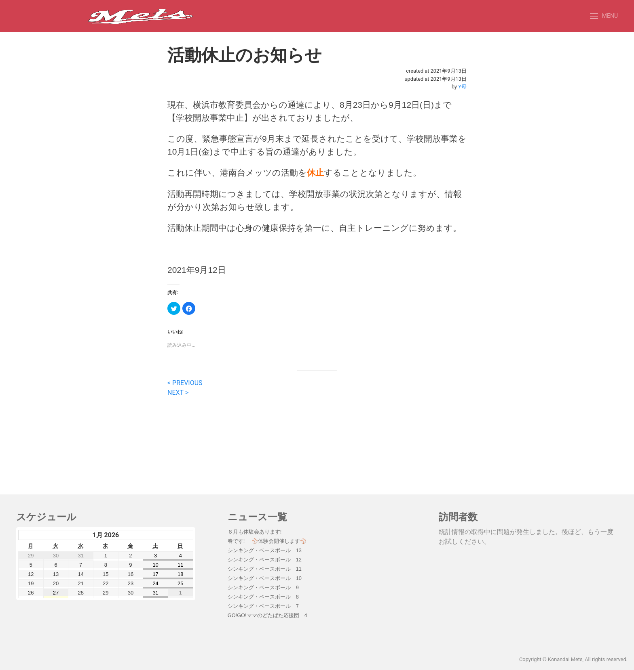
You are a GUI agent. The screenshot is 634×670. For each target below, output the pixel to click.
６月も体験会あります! (255, 532)
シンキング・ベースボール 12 (265, 560)
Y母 (462, 87)
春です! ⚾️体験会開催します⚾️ (267, 541)
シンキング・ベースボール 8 (263, 597)
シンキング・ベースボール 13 (265, 550)
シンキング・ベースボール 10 (265, 578)
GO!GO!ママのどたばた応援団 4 (267, 615)
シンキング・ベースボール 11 (265, 569)
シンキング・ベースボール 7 (263, 606)
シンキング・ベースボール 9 (263, 587)
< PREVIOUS (185, 383)
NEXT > (177, 392)
